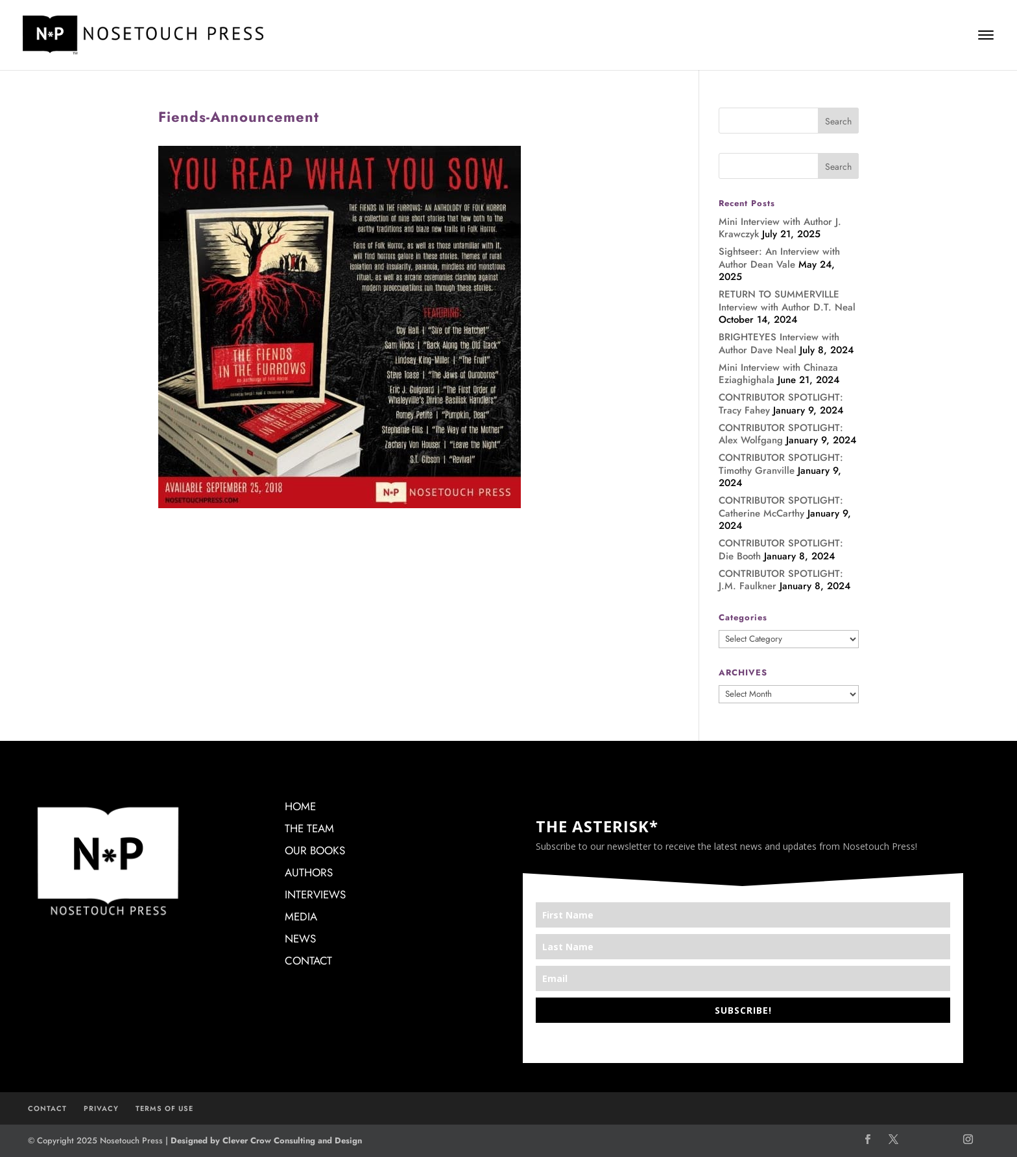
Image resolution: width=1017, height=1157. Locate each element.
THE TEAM (309, 828)
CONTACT (308, 960)
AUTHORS (309, 872)
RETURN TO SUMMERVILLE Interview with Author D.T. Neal (787, 300)
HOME (300, 806)
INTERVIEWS (315, 894)
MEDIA (301, 916)
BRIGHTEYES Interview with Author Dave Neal (779, 343)
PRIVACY (101, 1108)
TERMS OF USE (164, 1108)
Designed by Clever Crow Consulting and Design (266, 1140)
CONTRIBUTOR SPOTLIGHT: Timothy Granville (781, 464)
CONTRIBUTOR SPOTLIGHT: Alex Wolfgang (781, 434)
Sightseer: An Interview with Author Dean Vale (779, 258)
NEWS (300, 938)
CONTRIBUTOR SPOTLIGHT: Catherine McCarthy (781, 506)
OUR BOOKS (315, 850)
